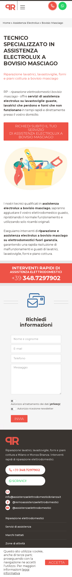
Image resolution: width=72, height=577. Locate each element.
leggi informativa (16, 571)
